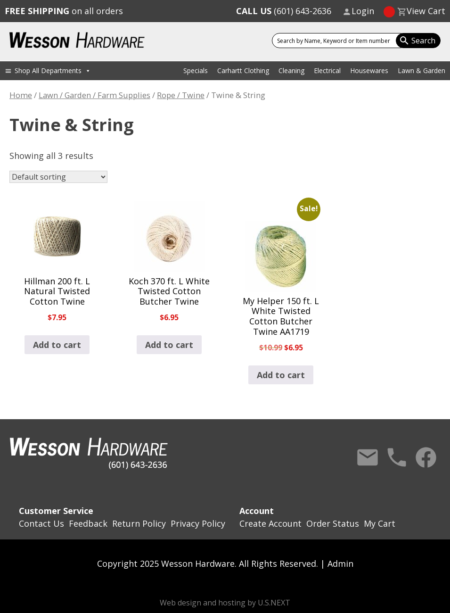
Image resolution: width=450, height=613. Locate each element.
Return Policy (139, 523)
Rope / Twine (181, 95)
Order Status (332, 523)
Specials (195, 70)
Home (20, 95)
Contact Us (367, 457)
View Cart (426, 11)
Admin (340, 563)
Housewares (369, 70)
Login (363, 11)
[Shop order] (58, 177)
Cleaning (291, 70)
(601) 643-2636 (283, 11)
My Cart (379, 523)
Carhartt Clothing (243, 70)
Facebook (426, 457)
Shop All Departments (53, 70)
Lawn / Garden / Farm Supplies (94, 95)
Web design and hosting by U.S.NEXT (225, 602)
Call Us (397, 457)
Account (256, 510)
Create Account (270, 523)
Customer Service (56, 510)
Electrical (327, 70)
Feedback (88, 523)
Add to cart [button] (57, 344)
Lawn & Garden (421, 70)
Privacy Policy (198, 523)
